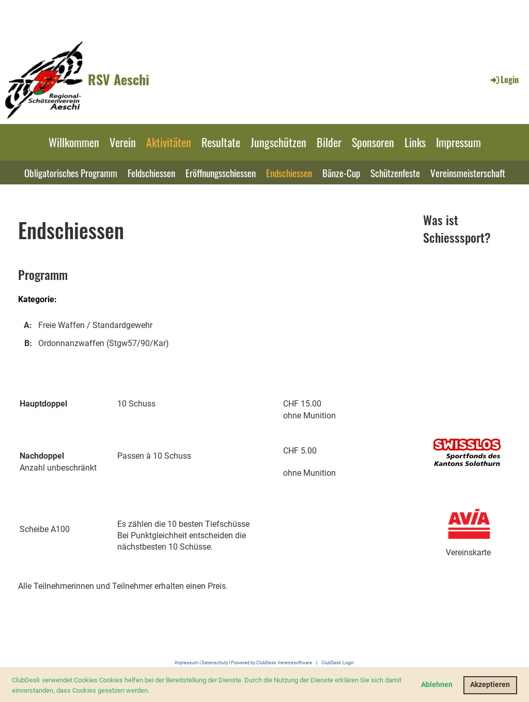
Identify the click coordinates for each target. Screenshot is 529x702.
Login (504, 79)
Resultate (220, 142)
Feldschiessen (151, 172)
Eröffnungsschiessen (220, 172)
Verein (123, 142)
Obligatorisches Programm (70, 172)
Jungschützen (278, 142)
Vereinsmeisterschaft (467, 172)
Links (415, 142)
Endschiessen (289, 172)
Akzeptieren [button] (490, 684)
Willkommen (74, 142)
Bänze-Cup (341, 172)
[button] (152, 691)
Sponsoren (373, 142)
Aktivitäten (168, 142)
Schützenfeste (395, 172)
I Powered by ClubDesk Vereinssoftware (270, 662)
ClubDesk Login (337, 662)
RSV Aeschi (118, 79)
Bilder (329, 142)
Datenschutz (214, 662)
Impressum (458, 142)
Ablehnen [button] (437, 684)
